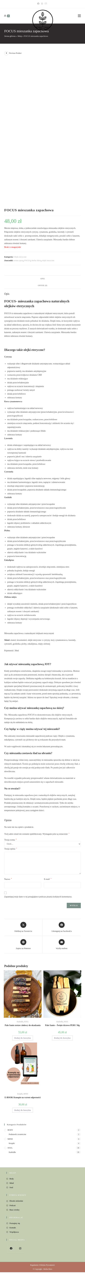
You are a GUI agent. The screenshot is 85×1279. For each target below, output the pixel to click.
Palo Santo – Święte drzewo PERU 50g (62, 1025)
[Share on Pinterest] (23, 944)
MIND (25, 1094)
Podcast (12, 1205)
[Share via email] (61, 944)
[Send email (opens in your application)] (46, 3)
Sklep (20, 36)
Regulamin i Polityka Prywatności (42, 1265)
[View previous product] (6, 53)
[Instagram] (42, 3)
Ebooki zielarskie (16, 1201)
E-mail (47, 879)
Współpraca (14, 1232)
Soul (11, 1187)
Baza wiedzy (14, 1210)
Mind (11, 1183)
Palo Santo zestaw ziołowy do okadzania (23, 1025)
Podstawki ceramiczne (17, 1134)
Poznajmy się (14, 1223)
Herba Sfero (36, 260)
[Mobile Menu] (79, 15)
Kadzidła (20, 1022)
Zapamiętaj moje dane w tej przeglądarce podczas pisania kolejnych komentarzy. (38, 897)
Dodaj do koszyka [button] (22, 1038)
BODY (10, 1130)
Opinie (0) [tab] (42, 285)
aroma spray (18, 260)
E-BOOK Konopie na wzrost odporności (23, 1097)
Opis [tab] (42, 279)
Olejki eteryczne (20, 257)
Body (11, 1179)
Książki (19, 1094)
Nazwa (8, 879)
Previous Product (15, 53)
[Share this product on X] (23, 927)
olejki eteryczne (48, 260)
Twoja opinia (10, 849)
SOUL (26, 1022)
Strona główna (9, 36)
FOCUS (27, 260)
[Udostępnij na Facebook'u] (61, 927)
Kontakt (12, 1227)
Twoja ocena (10, 840)
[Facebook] (38, 3)
